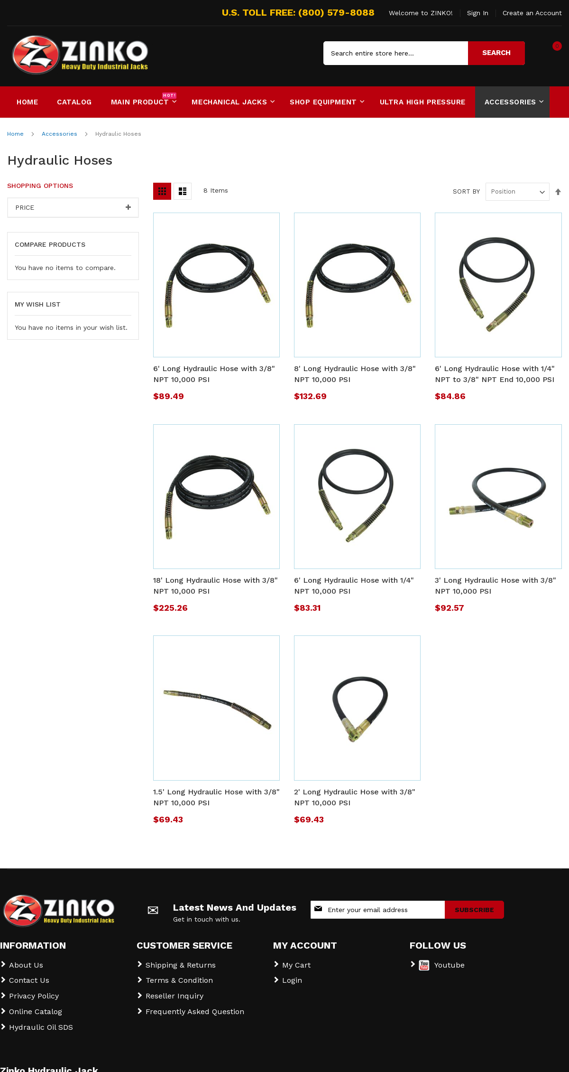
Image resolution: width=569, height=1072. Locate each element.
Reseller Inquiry (174, 989)
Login (292, 974)
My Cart (296, 958)
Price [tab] (24, 201)
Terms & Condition (179, 974)
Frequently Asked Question (195, 1005)
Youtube (449, 958)
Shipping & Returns (181, 958)
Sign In (477, 13)
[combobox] (424, 53)
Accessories (60, 127)
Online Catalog (35, 1005)
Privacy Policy (34, 989)
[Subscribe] (474, 904)
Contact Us (29, 974)
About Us (26, 958)
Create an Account (532, 13)
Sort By (466, 185)
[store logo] (47, 53)
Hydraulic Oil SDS (41, 1020)
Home (16, 127)
